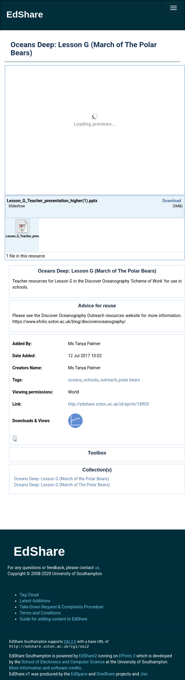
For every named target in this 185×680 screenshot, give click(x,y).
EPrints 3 (127, 655)
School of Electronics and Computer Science (63, 661)
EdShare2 (88, 655)
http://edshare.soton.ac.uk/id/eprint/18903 (108, 404)
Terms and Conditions (40, 612)
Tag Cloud (29, 594)
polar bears (129, 379)
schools (91, 379)
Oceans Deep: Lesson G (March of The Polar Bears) (62, 484)
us (97, 567)
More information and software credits (45, 667)
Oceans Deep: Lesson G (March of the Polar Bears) (61, 478)
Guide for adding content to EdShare (54, 619)
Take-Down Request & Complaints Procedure (61, 606)
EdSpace (79, 674)
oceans (74, 379)
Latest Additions (35, 600)
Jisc (144, 674)
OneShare (106, 674)
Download (171, 200)
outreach (108, 379)
